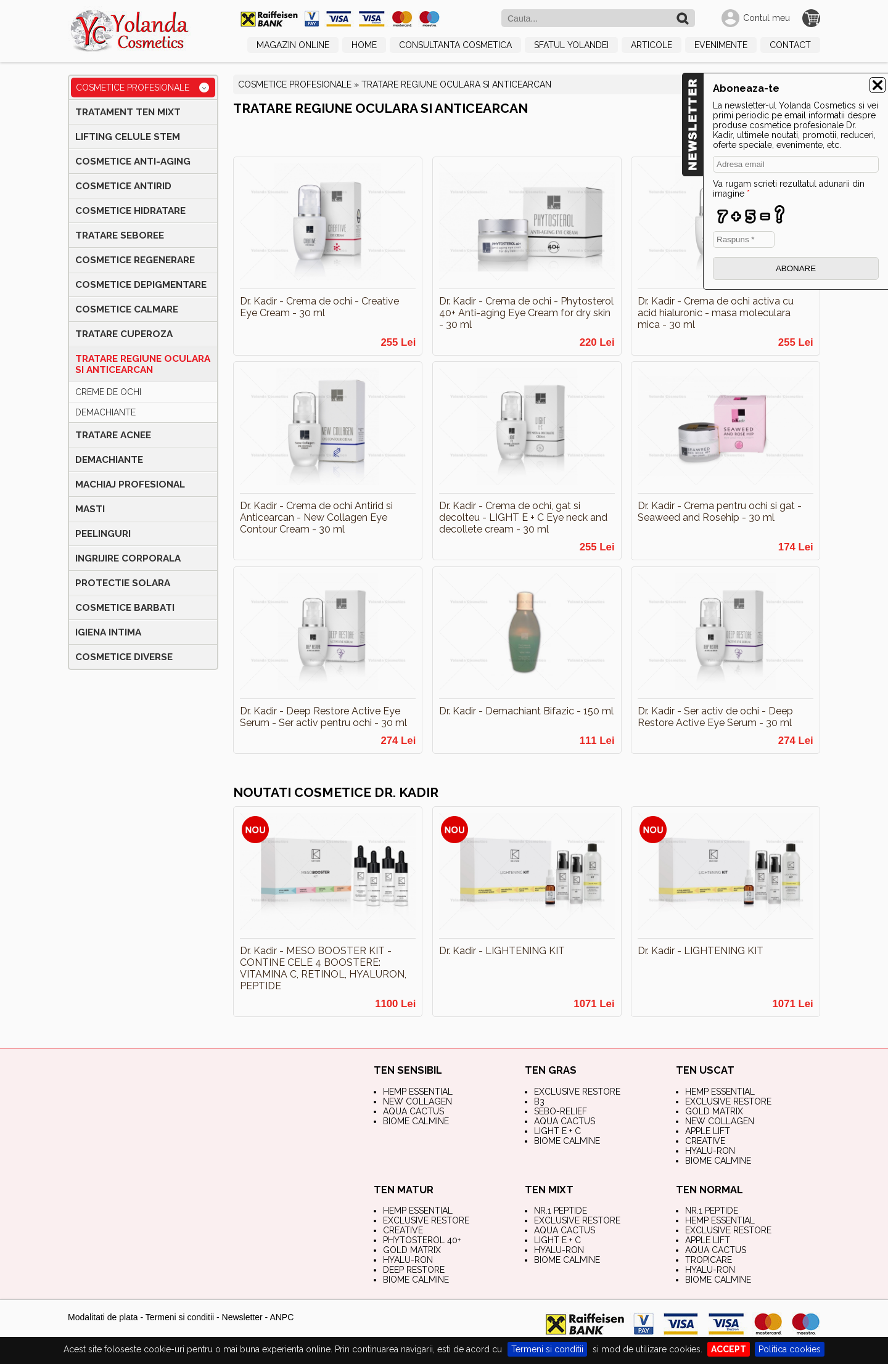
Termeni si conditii (547, 1349)
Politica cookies (789, 1349)
